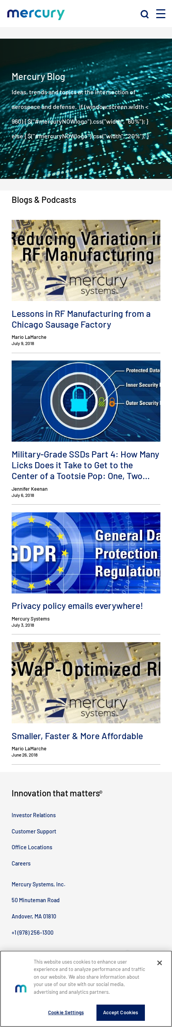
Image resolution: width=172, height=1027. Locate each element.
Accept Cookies (120, 1013)
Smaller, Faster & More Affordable (77, 735)
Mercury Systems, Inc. (38, 884)
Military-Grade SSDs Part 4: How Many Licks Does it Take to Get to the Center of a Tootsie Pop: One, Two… (85, 465)
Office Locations (32, 847)
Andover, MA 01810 (34, 916)
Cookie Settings (66, 1013)
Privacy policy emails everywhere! (77, 605)
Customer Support (34, 831)
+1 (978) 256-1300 (32, 932)
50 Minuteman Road (36, 900)
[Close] (159, 962)
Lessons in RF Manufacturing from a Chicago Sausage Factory (81, 319)
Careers (21, 863)
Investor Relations (34, 815)
